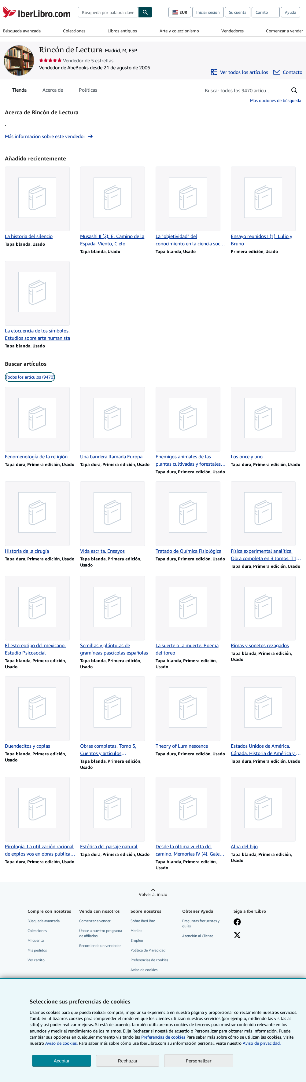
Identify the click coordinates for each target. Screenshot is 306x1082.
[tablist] (55, 89)
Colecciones (74, 30)
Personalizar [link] (199, 1060)
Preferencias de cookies (163, 1037)
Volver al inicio (153, 894)
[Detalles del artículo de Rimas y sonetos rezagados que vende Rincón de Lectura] (266, 612)
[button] (294, 90)
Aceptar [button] (62, 1060)
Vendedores (232, 30)
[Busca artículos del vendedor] (238, 90)
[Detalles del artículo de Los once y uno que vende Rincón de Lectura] (266, 423)
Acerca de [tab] (52, 91)
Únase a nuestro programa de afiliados (100, 933)
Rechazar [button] (127, 1060)
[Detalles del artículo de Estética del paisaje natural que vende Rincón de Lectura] (115, 813)
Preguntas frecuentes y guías (200, 923)
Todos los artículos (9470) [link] (30, 377)
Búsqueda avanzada (22, 30)
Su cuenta (237, 12)
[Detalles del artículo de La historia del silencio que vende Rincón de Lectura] (40, 203)
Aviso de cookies (144, 969)
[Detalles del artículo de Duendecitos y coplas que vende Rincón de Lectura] (40, 713)
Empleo (137, 940)
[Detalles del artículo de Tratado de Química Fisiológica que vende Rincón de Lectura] (191, 518)
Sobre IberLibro (143, 921)
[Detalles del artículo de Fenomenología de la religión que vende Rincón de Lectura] (40, 423)
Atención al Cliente (197, 935)
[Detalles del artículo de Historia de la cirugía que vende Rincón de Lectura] (40, 518)
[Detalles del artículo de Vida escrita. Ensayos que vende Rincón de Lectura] (115, 518)
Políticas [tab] (88, 91)
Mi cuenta (36, 940)
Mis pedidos (37, 950)
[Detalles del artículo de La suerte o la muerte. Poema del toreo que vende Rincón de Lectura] (191, 616)
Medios (136, 930)
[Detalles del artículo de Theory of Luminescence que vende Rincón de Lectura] (191, 713)
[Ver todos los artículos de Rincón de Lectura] (239, 72)
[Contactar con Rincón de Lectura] (287, 72)
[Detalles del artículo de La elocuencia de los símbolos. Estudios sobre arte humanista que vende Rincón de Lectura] (40, 301)
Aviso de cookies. (61, 1043)
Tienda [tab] (19, 91)
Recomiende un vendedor (100, 945)
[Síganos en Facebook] (237, 922)
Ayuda (290, 12)
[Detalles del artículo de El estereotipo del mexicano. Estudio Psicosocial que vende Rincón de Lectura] (40, 616)
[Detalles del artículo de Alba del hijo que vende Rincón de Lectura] (266, 813)
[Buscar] (145, 12)
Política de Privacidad (148, 950)
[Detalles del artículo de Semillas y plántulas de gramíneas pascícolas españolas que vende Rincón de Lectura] (115, 616)
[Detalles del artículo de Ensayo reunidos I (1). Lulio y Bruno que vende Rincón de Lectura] (266, 207)
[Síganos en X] (237, 935)
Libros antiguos (122, 30)
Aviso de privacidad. (262, 1043)
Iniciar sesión (208, 12)
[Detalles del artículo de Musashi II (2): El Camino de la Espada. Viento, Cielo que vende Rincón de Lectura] (115, 207)
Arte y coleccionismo (179, 30)
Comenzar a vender (284, 30)
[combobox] (108, 12)
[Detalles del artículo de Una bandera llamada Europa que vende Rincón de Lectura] (115, 423)
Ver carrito (36, 960)
